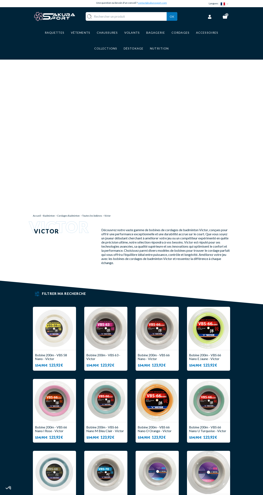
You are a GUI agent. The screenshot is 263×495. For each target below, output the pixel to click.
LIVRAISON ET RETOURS (155, 442)
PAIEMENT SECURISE (152, 449)
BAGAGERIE (110, 461)
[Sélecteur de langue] (225, 3)
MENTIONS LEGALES (151, 461)
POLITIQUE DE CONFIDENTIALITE (150, 468)
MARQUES (109, 473)
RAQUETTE (109, 436)
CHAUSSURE (110, 455)
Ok (172, 15)
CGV (139, 455)
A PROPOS (144, 436)
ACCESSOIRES (112, 467)
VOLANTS (108, 442)
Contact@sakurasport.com (52, 464)
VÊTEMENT (109, 449)
